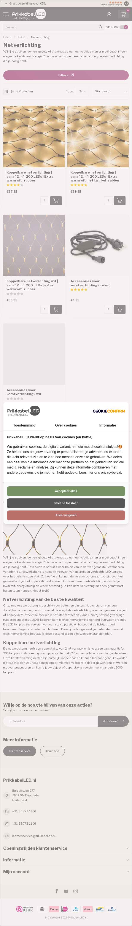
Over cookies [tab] (66, 425)
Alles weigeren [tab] (65, 515)
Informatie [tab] (107, 425)
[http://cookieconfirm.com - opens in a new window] (109, 411)
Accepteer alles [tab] (66, 491)
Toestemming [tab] (24, 425)
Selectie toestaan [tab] (66, 503)
